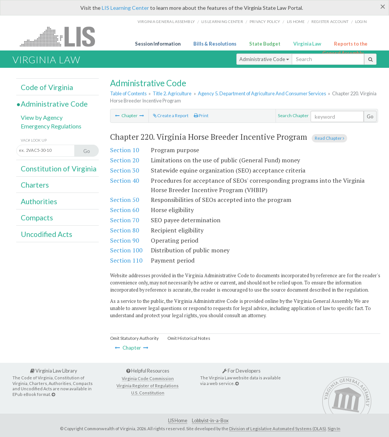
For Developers (241, 371)
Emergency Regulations (51, 126)
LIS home (296, 21)
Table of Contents (128, 93)
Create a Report (170, 115)
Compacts (37, 217)
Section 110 (126, 260)
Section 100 (126, 250)
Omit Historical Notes (188, 338)
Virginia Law (307, 44)
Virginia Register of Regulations (147, 385)
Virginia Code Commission (148, 378)
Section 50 (124, 200)
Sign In (334, 428)
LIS (62, 36)
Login (361, 21)
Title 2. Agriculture (172, 93)
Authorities (39, 201)
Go (370, 116)
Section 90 (124, 240)
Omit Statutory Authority (134, 338)
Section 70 (124, 220)
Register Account (330, 21)
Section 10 (124, 150)
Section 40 (124, 180)
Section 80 (124, 230)
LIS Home (177, 420)
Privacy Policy (265, 21)
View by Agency (42, 117)
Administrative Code (264, 59)
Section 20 (124, 160)
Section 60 (124, 210)
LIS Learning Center (125, 8)
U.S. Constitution (147, 392)
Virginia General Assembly (166, 21)
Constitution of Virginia (58, 168)
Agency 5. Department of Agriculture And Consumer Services (262, 93)
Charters (35, 184)
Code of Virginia (47, 87)
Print (201, 115)
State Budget (264, 44)
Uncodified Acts (46, 234)
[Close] (383, 6)
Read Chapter (329, 138)
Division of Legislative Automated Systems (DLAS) (277, 428)
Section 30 (124, 170)
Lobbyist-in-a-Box (210, 420)
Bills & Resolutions (214, 44)
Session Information (158, 44)
